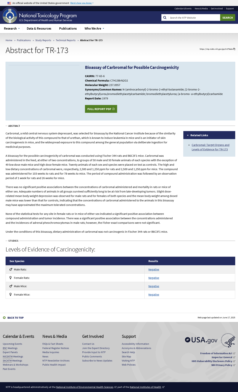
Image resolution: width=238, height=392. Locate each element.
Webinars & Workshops (15, 364)
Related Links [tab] (199, 135)
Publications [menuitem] (68, 28)
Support (230, 8)
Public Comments (92, 356)
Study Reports (43, 40)
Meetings (10, 348)
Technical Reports (65, 40)
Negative (153, 269)
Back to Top (15, 317)
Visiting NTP (128, 360)
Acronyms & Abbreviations (136, 348)
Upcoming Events (12, 343)
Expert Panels (10, 352)
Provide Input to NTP (94, 352)
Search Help (128, 352)
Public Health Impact (54, 364)
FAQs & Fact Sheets (52, 343)
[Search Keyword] (194, 17)
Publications (24, 40)
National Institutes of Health (145, 387)
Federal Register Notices (55, 348)
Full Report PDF (99, 109)
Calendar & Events (183, 8)
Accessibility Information (135, 343)
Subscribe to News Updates (97, 360)
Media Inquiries (50, 352)
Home (9, 40)
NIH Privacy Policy (221, 365)
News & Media (201, 8)
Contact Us (88, 343)
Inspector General (222, 357)
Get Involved (217, 8)
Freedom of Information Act (216, 353)
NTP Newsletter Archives (56, 360)
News (45, 356)
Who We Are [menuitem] (93, 28)
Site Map (126, 356)
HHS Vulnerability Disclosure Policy (212, 361)
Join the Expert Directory (96, 348)
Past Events (9, 369)
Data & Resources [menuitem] (39, 28)
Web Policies (129, 364)
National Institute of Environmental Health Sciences (84, 387)
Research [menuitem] (10, 28)
